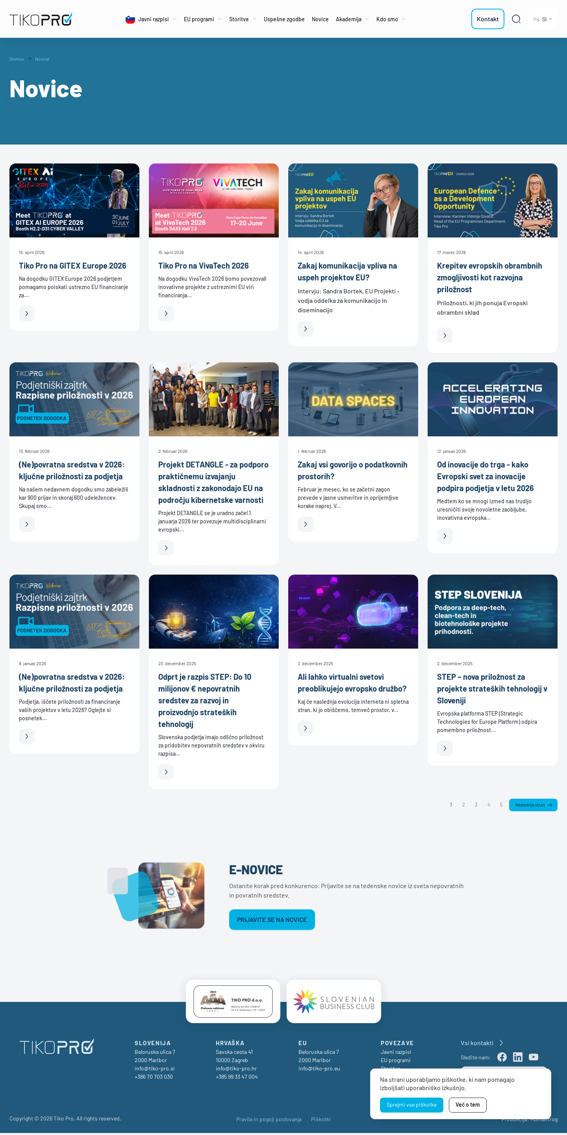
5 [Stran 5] (499, 805)
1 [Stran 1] (449, 805)
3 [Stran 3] (474, 805)
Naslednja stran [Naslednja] (529, 805)
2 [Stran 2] (461, 805)
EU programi (396, 1062)
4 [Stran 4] (487, 805)
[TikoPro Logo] (45, 19)
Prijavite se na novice (272, 920)
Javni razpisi (396, 1053)
